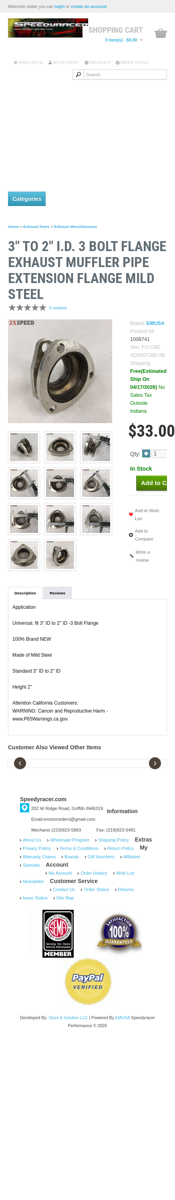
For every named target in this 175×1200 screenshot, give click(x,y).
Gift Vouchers (101, 856)
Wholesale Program (69, 840)
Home (13, 226)
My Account (66, 62)
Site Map (65, 897)
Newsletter (33, 881)
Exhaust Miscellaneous (75, 226)
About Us (32, 840)
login (60, 6)
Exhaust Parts (36, 226)
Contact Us (64, 889)
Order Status (134, 62)
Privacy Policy (37, 848)
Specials (31, 865)
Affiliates (131, 856)
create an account (89, 6)
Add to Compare (144, 535)
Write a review (143, 556)
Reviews (57, 593)
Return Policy (120, 848)
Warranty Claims (39, 856)
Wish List (125, 873)
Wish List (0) (30, 62)
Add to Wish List (147, 514)
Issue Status (35, 897)
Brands (71, 856)
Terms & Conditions (79, 848)
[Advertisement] (75, 131)
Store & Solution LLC (68, 1017)
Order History (93, 873)
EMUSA (156, 323)
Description (25, 593)
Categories (26, 199)
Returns (126, 889)
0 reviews (58, 307)
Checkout (99, 62)
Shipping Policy (113, 840)
